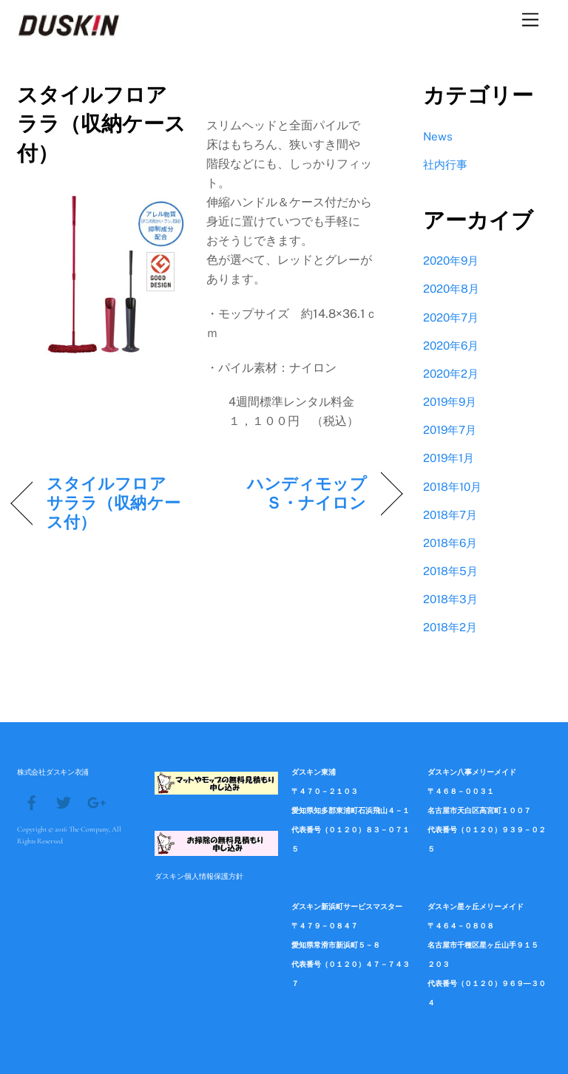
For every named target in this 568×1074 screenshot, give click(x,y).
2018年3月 (450, 599)
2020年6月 (451, 345)
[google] (95, 801)
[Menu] (530, 20)
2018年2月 (450, 627)
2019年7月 (449, 430)
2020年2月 (451, 373)
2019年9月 (449, 401)
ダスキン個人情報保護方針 (199, 875)
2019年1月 (448, 458)
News (438, 136)
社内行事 (445, 164)
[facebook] (32, 801)
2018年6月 (450, 543)
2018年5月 (450, 571)
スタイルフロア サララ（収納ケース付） (115, 502)
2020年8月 (451, 288)
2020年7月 (451, 317)
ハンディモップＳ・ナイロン (292, 493)
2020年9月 (451, 260)
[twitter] (63, 801)
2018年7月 (450, 515)
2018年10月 (452, 486)
